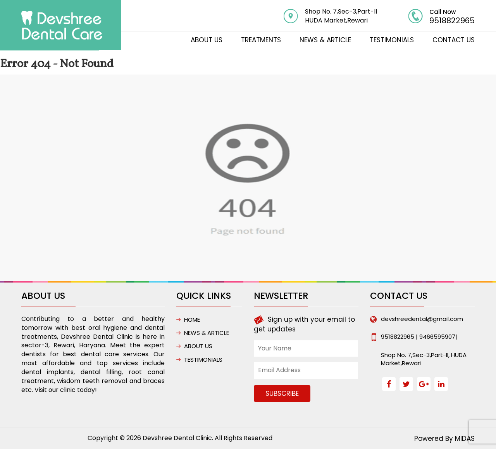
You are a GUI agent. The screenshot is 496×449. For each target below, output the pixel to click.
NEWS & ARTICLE (325, 40)
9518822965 (452, 20)
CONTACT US (453, 40)
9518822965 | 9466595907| (419, 337)
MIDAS (465, 438)
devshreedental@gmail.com (422, 319)
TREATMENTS (261, 40)
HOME (192, 320)
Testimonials (392, 40)
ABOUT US (206, 40)
